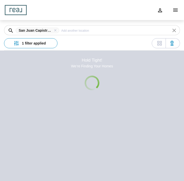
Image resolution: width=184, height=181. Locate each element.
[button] (38, 30)
